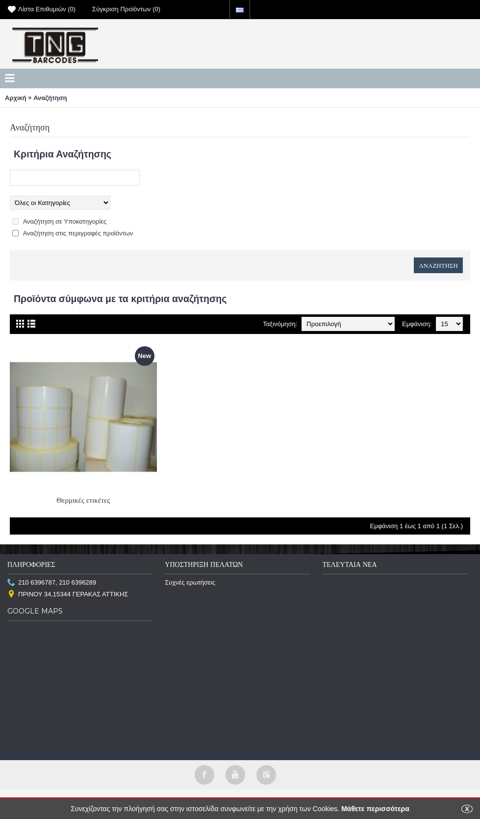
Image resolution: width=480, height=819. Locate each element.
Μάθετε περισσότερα (375, 809)
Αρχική (15, 98)
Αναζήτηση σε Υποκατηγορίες (65, 221)
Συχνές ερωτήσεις (190, 582)
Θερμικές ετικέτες (83, 500)
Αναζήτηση (50, 98)
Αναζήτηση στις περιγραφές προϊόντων (78, 233)
